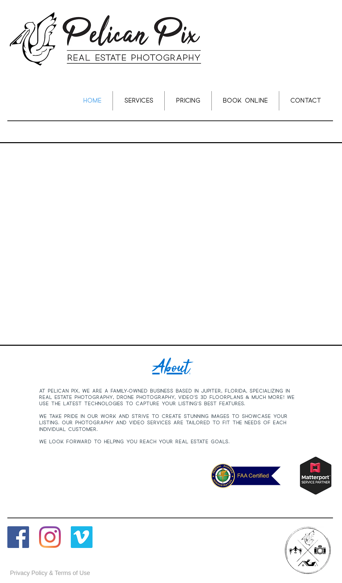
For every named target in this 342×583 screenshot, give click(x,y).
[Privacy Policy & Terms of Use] (50, 573)
